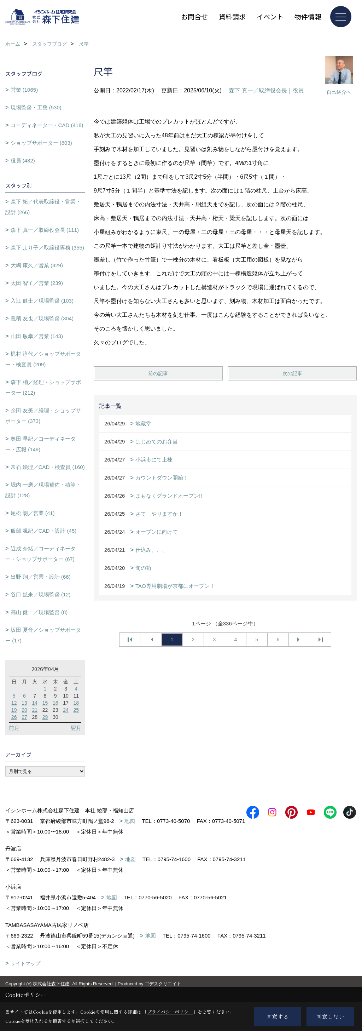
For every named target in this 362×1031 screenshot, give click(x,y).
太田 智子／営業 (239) (37, 283)
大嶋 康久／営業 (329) (37, 265)
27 (24, 717)
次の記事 (292, 373)
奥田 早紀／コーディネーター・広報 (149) (40, 444)
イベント (270, 16)
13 (24, 703)
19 (14, 710)
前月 (14, 728)
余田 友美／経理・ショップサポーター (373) (43, 415)
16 (55, 703)
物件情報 (307, 16)
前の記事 (158, 373)
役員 (298, 90)
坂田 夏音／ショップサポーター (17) (43, 635)
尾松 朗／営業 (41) (33, 513)
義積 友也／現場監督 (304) (42, 318)
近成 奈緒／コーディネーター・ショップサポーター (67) (40, 553)
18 (76, 703)
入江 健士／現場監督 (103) (42, 301)
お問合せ (194, 16)
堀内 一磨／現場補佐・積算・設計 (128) (43, 490)
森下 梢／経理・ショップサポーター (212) (43, 387)
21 (34, 710)
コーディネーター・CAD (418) (47, 125)
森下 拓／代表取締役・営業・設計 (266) (43, 207)
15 (45, 703)
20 (24, 710)
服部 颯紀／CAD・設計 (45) (44, 531)
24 (66, 710)
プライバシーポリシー (170, 1011)
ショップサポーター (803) (41, 143)
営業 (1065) (24, 90)
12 (14, 703)
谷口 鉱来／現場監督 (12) (41, 594)
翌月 (76, 728)
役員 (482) (23, 160)
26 (14, 717)
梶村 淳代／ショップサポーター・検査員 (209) (43, 359)
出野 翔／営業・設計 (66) (41, 577)
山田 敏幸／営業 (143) (37, 336)
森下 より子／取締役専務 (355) (47, 248)
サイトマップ (25, 974)
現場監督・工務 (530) (36, 107)
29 (45, 717)
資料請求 (232, 16)
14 (34, 703)
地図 (129, 821)
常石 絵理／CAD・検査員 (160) (48, 467)
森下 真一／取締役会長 (258, 90)
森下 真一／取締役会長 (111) (45, 230)
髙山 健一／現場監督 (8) (39, 612)
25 (76, 710)
